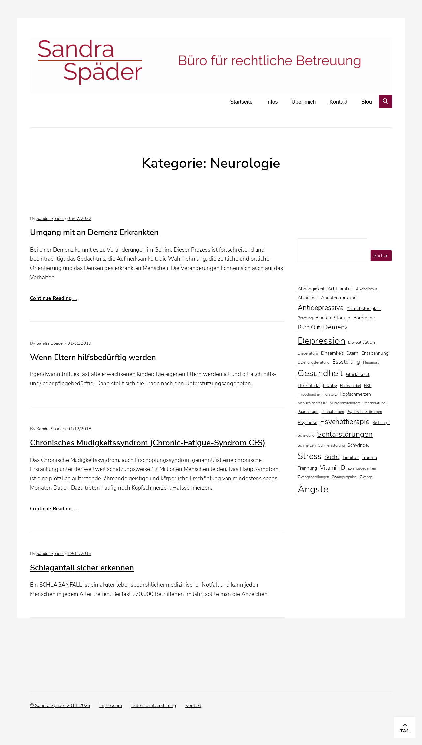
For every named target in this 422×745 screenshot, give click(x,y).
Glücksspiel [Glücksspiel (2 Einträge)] (357, 375)
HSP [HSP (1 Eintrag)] (367, 385)
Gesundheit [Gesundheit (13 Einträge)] (320, 373)
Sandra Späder (50, 219)
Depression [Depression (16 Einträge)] (321, 340)
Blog (366, 101)
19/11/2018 (79, 554)
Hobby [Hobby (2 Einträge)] (330, 385)
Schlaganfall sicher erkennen (82, 567)
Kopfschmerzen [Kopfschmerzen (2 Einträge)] (355, 394)
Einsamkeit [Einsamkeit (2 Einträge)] (332, 353)
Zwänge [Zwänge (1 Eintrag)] (366, 477)
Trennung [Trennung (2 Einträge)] (307, 468)
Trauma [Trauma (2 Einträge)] (369, 457)
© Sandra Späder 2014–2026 (60, 705)
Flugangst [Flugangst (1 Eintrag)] (371, 362)
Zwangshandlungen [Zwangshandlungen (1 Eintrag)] (313, 477)
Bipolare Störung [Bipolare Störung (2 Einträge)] (333, 318)
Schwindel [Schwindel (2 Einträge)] (358, 445)
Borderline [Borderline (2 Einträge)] (364, 318)
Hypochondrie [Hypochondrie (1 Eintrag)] (309, 394)
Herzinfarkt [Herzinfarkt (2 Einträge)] (309, 385)
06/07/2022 (79, 219)
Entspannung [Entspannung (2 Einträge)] (375, 353)
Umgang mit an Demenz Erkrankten (94, 232)
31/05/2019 (79, 343)
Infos (272, 101)
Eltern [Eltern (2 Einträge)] (352, 353)
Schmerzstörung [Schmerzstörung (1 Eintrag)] (331, 445)
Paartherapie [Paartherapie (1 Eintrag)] (308, 411)
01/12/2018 (79, 429)
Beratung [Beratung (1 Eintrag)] (305, 318)
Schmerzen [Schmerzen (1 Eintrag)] (307, 445)
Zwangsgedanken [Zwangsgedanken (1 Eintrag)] (362, 468)
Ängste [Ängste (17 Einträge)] (313, 488)
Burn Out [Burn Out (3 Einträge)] (309, 327)
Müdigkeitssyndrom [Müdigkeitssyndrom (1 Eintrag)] (345, 403)
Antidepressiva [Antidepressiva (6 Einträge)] (321, 308)
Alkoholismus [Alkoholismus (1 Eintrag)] (366, 289)
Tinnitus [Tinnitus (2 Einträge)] (350, 457)
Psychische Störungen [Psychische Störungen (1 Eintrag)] (364, 411)
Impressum (110, 705)
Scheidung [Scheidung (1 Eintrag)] (306, 435)
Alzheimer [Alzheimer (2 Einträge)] (308, 298)
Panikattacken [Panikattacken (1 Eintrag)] (332, 411)
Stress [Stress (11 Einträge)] (309, 456)
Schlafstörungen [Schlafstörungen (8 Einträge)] (345, 434)
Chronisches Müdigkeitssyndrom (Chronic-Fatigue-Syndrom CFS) (147, 442)
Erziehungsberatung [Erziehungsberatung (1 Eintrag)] (313, 362)
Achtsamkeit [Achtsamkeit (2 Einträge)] (340, 289)
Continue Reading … (53, 298)
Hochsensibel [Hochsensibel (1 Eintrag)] (350, 385)
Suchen (381, 256)
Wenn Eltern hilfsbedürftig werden (93, 357)
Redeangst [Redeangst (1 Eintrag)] (381, 422)
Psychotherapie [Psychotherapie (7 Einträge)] (345, 421)
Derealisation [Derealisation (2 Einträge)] (361, 342)
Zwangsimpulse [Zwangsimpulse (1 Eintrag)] (344, 477)
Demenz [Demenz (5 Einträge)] (335, 327)
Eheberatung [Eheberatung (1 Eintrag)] (308, 353)
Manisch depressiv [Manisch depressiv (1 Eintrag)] (312, 403)
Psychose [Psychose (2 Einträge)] (307, 422)
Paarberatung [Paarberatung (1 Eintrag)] (374, 403)
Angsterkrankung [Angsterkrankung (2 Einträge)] (339, 298)
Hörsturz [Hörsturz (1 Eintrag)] (330, 394)
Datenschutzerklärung (153, 705)
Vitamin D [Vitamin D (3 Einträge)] (332, 468)
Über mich (304, 101)
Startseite (241, 101)
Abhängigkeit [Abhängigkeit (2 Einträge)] (311, 289)
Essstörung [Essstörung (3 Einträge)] (346, 362)
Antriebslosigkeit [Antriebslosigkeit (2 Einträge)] (364, 308)
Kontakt (338, 101)
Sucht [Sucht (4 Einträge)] (331, 457)
